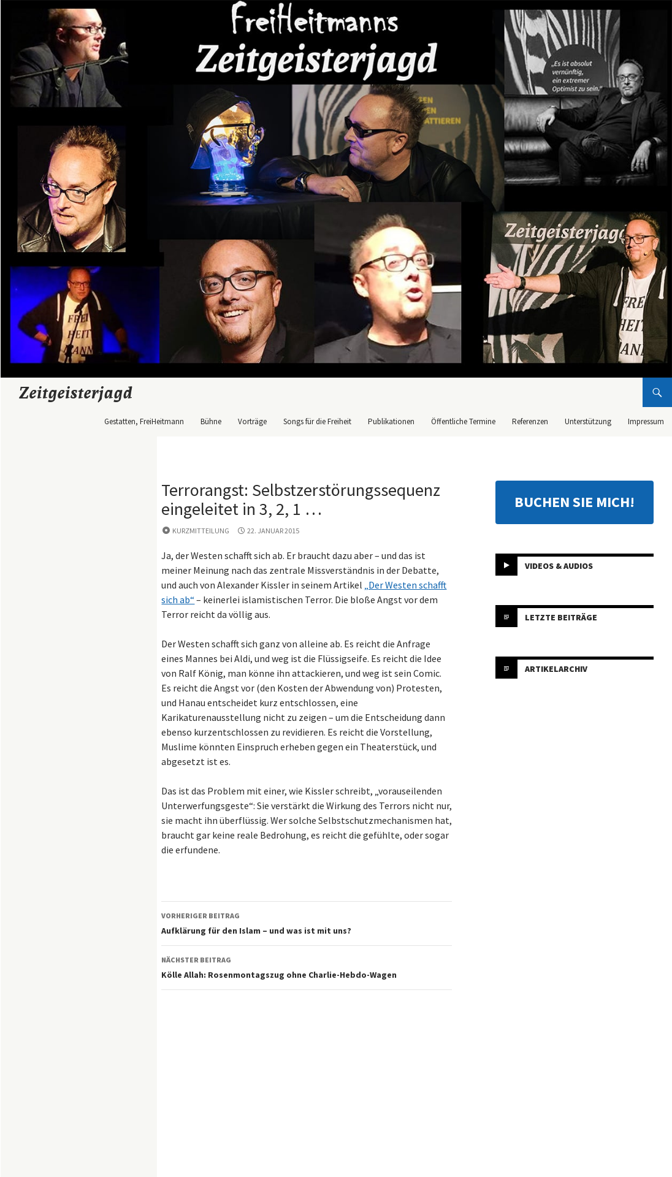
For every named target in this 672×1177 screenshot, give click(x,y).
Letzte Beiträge (561, 617)
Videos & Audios (559, 565)
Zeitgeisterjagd (76, 392)
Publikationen (391, 421)
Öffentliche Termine (463, 421)
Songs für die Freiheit (317, 421)
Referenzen (530, 421)
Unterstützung (588, 421)
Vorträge (252, 421)
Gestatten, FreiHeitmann (144, 421)
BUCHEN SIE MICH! (574, 501)
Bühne (210, 421)
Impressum (646, 421)
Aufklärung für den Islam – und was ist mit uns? (306, 922)
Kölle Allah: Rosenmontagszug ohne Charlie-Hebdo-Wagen (306, 966)
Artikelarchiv (556, 668)
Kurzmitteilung (200, 530)
